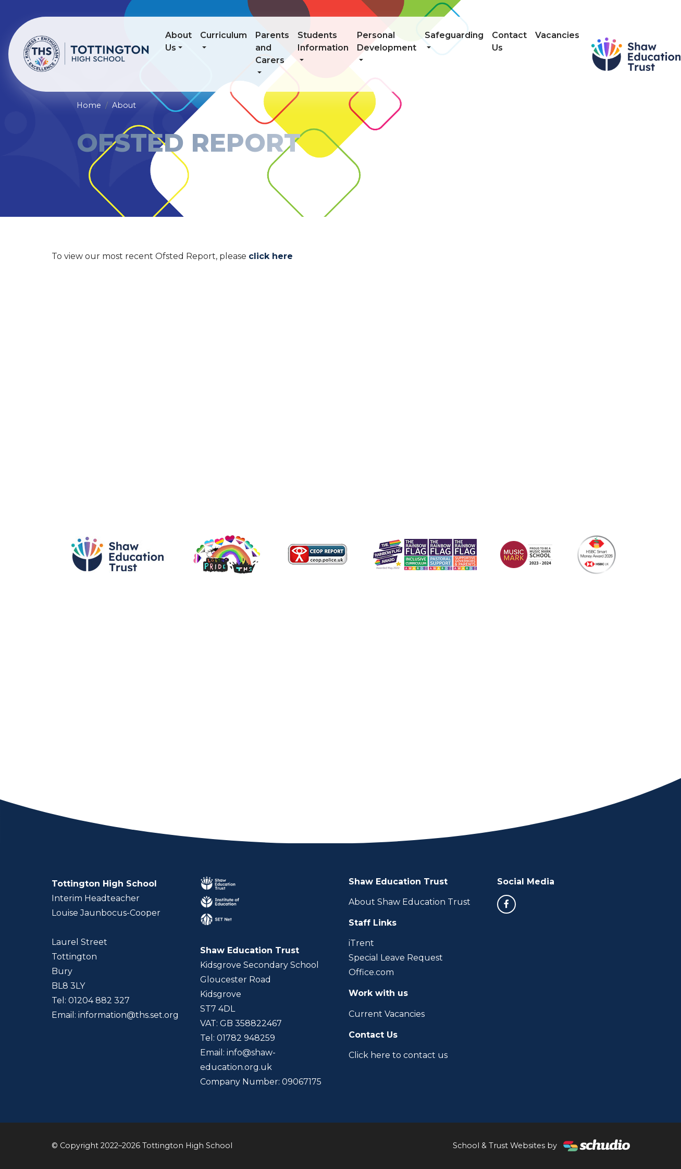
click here (271, 256)
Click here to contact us (398, 1055)
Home (89, 105)
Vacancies (558, 35)
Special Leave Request (396, 958)
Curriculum (224, 35)
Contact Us (509, 41)
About (124, 105)
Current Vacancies (387, 1014)
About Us (179, 41)
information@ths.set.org (128, 1015)
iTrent (361, 943)
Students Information (323, 41)
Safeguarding (454, 35)
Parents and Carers (273, 47)
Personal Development (387, 41)
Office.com (371, 972)
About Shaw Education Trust (409, 902)
